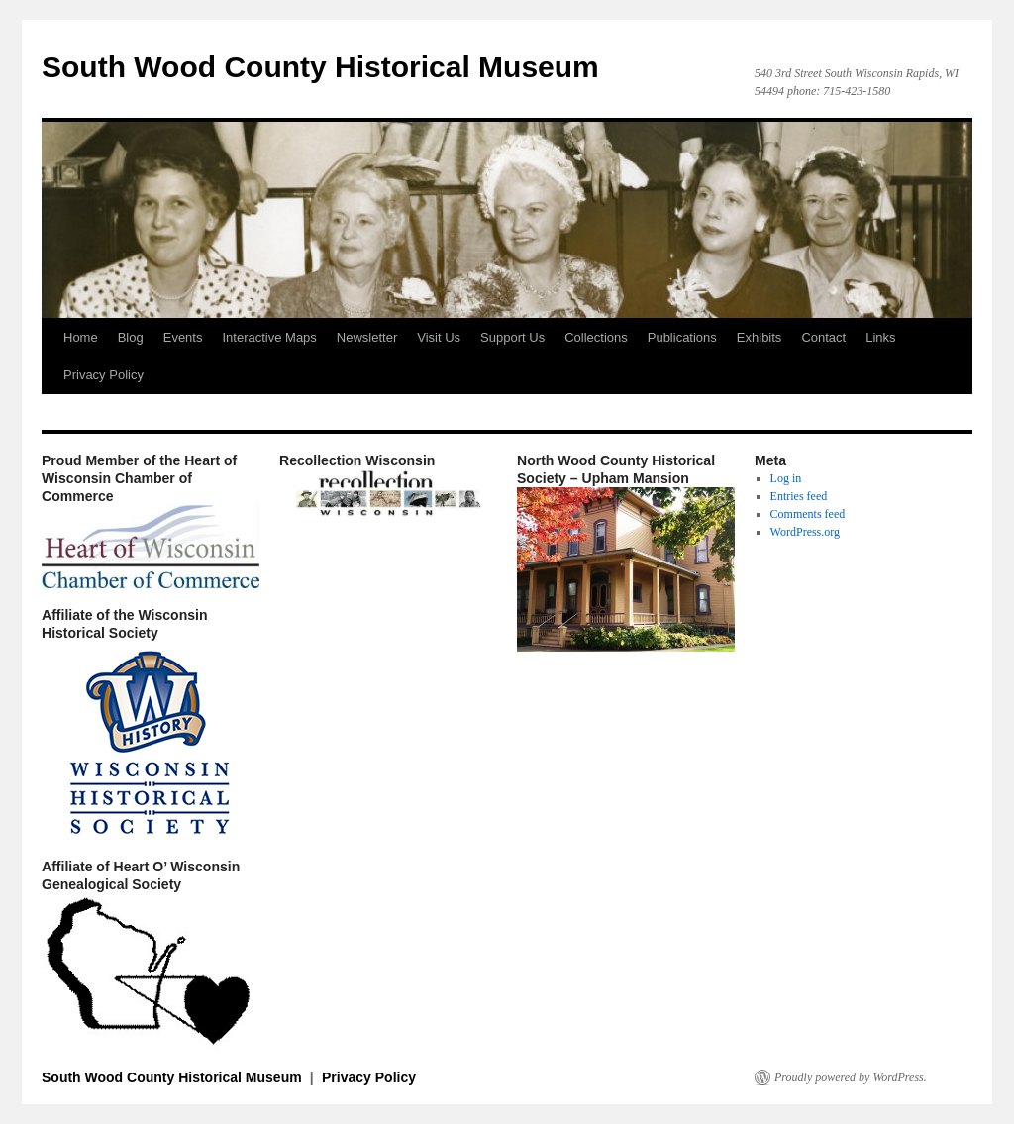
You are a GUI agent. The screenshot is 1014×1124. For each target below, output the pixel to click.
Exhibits (759, 337)
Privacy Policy (103, 374)
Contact (823, 337)
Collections (596, 337)
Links (880, 337)
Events (183, 337)
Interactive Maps (269, 337)
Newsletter (367, 337)
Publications (682, 337)
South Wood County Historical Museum (320, 67)
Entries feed (799, 496)
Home (80, 337)
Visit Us (438, 337)
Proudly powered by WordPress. (850, 1077)
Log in (786, 478)
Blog (131, 337)
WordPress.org (805, 532)
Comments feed (808, 514)
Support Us (512, 337)
